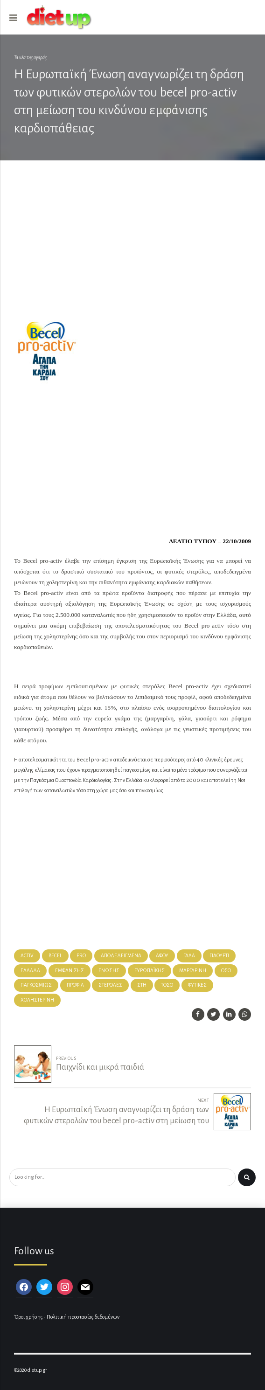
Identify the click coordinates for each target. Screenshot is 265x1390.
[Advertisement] (132, 244)
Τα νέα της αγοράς (30, 57)
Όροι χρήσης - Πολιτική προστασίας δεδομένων (66, 1317)
